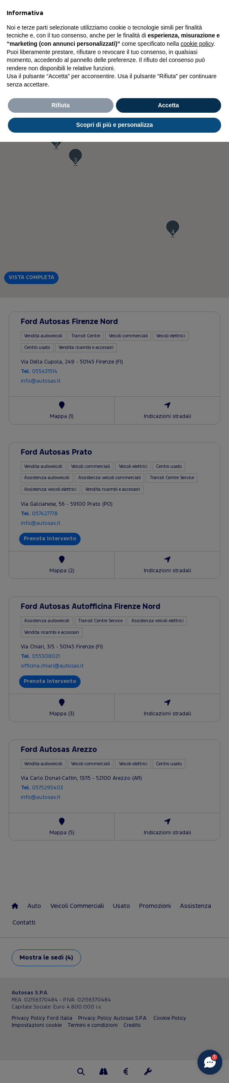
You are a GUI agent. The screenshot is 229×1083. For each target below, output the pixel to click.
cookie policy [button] (197, 43)
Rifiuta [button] (61, 105)
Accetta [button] (168, 105)
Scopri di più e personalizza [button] (114, 124)
